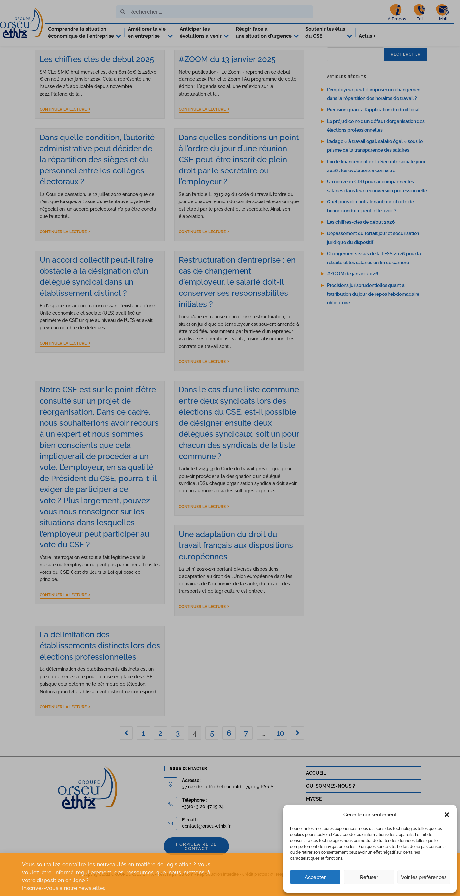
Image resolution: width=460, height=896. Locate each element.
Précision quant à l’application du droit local (373, 124)
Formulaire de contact (196, 861)
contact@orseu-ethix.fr (206, 841)
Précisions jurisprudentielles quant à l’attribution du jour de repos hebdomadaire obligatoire (373, 308)
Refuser (369, 877)
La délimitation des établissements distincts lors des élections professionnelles (100, 660)
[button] (447, 814)
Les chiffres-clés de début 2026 (361, 237)
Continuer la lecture (65, 124)
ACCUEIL (316, 787)
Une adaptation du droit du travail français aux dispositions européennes (236, 560)
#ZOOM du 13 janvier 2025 (227, 74)
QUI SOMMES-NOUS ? (330, 800)
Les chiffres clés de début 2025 (97, 74)
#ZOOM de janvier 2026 (352, 289)
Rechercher (406, 69)
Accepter (315, 877)
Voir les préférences (423, 877)
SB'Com (186, 889)
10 (280, 747)
